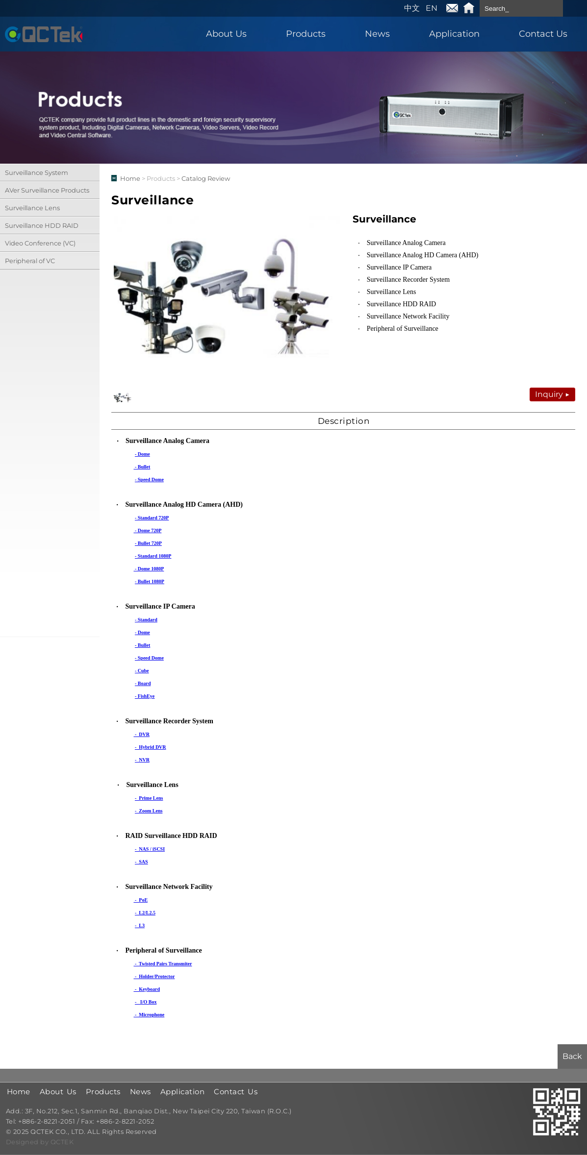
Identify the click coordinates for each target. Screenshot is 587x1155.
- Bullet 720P (148, 543)
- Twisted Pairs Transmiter (162, 963)
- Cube (142, 670)
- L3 (140, 925)
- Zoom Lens (148, 810)
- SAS (141, 861)
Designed (23, 1142)
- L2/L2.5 (145, 912)
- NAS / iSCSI (150, 849)
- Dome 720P (147, 530)
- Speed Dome (149, 479)
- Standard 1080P (153, 556)
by (45, 1142)
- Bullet (141, 466)
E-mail (452, 8)
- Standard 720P (152, 517)
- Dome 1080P (148, 568)
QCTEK (43, 34)
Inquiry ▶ (552, 394)
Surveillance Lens (32, 208)
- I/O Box (145, 1002)
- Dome (142, 454)
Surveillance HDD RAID (41, 225)
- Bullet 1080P (149, 581)
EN (431, 8)
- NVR (142, 759)
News (377, 33)
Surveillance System (36, 172)
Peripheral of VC (30, 261)
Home (469, 8)
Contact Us (543, 33)
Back (572, 1056)
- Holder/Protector (154, 976)
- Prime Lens (149, 798)
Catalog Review (205, 178)
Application (454, 33)
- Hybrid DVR (150, 747)
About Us (226, 33)
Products (306, 33)
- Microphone (148, 1014)
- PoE (140, 900)
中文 (412, 8)
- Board (143, 683)
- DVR (141, 734)
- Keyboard (146, 989)
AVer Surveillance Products (47, 190)
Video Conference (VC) (40, 243)
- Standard (146, 619)
